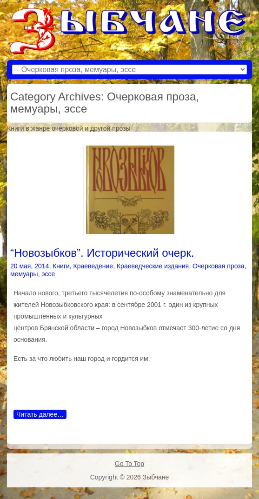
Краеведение (93, 266)
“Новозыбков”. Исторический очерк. (102, 252)
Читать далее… (40, 414)
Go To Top (129, 463)
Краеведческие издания (153, 266)
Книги (61, 266)
